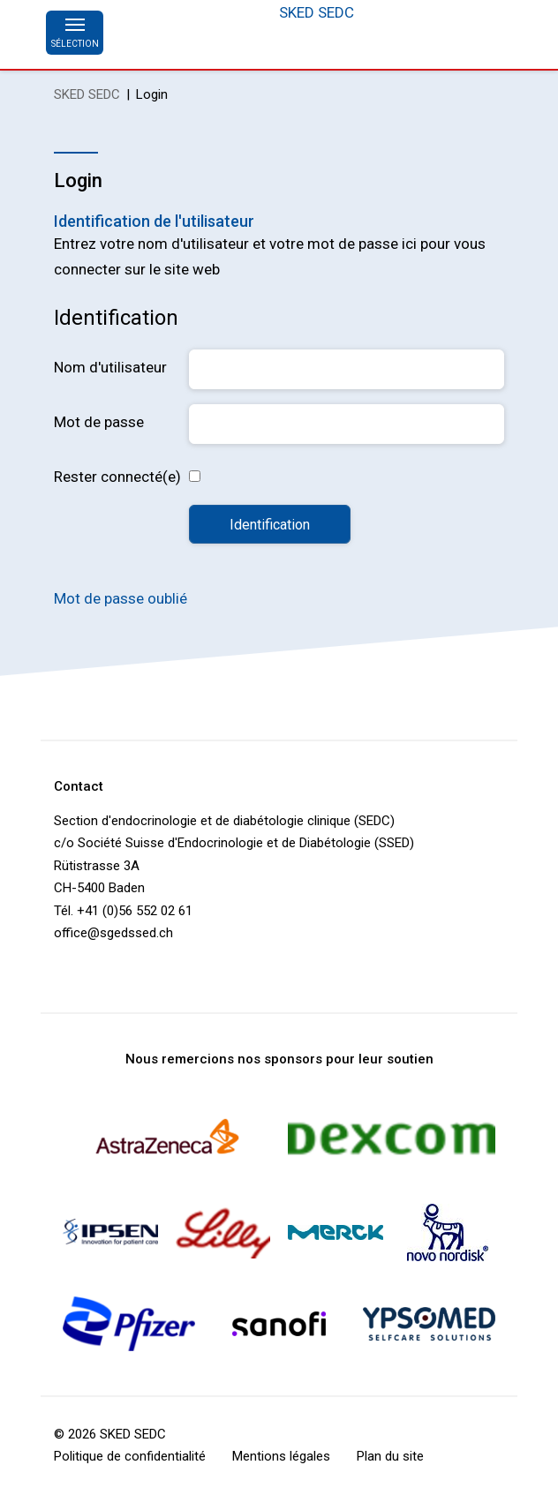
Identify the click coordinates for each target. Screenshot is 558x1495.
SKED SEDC (316, 12)
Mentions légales (281, 1456)
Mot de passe (99, 422)
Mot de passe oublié (120, 598)
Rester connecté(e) (117, 476)
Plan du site (390, 1456)
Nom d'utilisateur (110, 367)
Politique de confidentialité (130, 1456)
